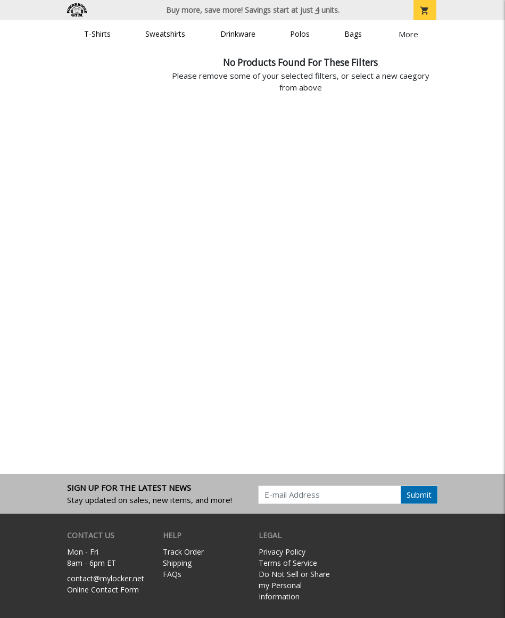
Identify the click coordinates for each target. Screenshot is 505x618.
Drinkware (237, 34)
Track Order (183, 552)
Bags (353, 34)
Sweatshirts (165, 34)
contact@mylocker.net (105, 578)
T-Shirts (97, 34)
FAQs (172, 574)
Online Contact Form (103, 589)
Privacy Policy (282, 552)
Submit (419, 494)
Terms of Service (288, 563)
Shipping (177, 563)
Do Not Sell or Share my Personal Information (294, 585)
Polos (300, 34)
